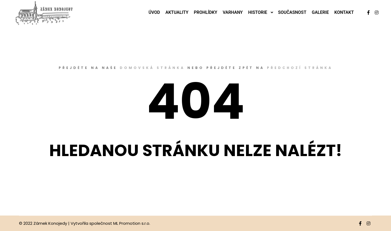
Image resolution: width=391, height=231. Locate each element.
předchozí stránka (300, 67)
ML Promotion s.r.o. (131, 223)
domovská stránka (152, 67)
